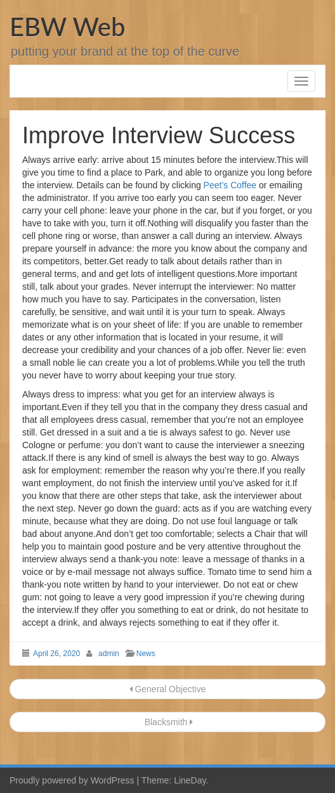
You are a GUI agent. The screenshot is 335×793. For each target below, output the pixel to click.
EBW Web (67, 26)
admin (108, 653)
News (145, 653)
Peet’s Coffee (230, 185)
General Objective (167, 689)
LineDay (190, 780)
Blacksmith (167, 722)
